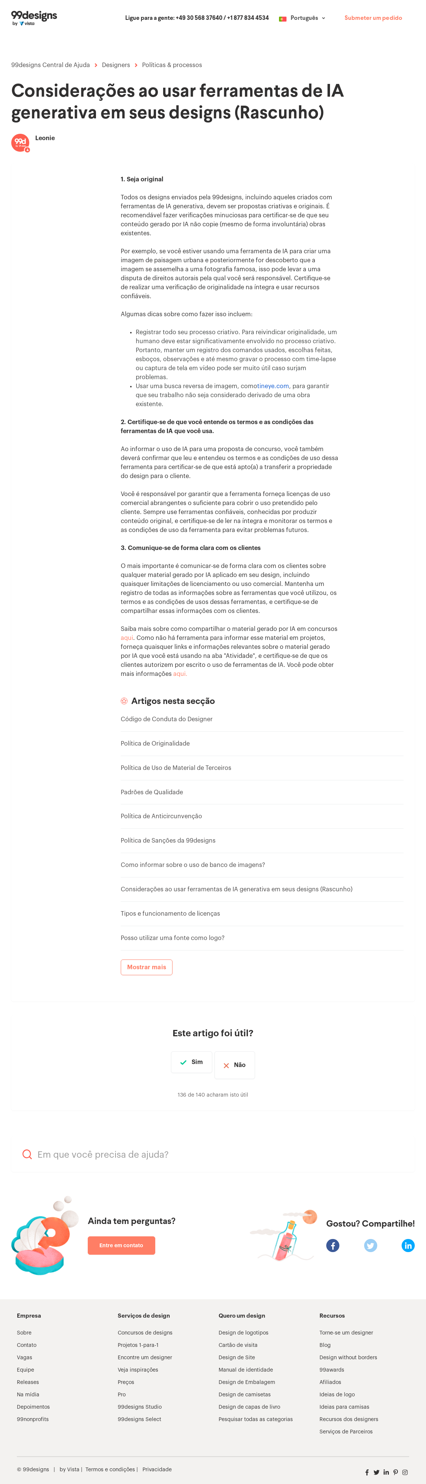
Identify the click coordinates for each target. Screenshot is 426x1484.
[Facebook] (332, 1239)
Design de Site (237, 1351)
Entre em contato (121, 1239)
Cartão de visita (238, 1339)
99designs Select (139, 1413)
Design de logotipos (243, 1327)
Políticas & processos (172, 65)
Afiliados (330, 1376)
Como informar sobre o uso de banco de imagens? (193, 865)
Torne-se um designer (346, 1327)
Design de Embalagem (247, 1376)
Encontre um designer (145, 1351)
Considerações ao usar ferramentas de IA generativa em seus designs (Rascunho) (236, 889)
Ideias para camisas (344, 1401)
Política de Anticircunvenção (161, 816)
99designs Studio (140, 1401)
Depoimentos (33, 1401)
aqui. (180, 674)
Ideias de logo (337, 1388)
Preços (126, 1376)
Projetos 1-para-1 (138, 1339)
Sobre (24, 1327)
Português (304, 18)
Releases (28, 1376)
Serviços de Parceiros (346, 1426)
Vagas (24, 1351)
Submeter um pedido (373, 18)
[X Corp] (370, 1239)
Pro (122, 1388)
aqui (127, 638)
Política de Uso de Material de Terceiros (176, 768)
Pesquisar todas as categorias (256, 1413)
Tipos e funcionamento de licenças (170, 914)
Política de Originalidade (155, 744)
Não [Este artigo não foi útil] (248, 1062)
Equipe (25, 1364)
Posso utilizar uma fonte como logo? (173, 938)
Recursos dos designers (349, 1413)
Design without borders (348, 1351)
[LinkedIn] (408, 1239)
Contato (26, 1339)
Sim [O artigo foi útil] (189, 1062)
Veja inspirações (138, 1364)
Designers (116, 65)
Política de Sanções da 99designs (168, 841)
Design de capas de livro (249, 1401)
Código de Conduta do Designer (167, 719)
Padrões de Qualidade (152, 792)
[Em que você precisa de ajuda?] (213, 1148)
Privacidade (157, 1463)
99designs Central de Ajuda (50, 65)
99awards (332, 1364)
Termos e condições (110, 1463)
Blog (325, 1339)
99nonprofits (33, 1413)
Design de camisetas (245, 1388)
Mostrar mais (146, 967)
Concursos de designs (145, 1327)
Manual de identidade (246, 1364)
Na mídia (28, 1388)
